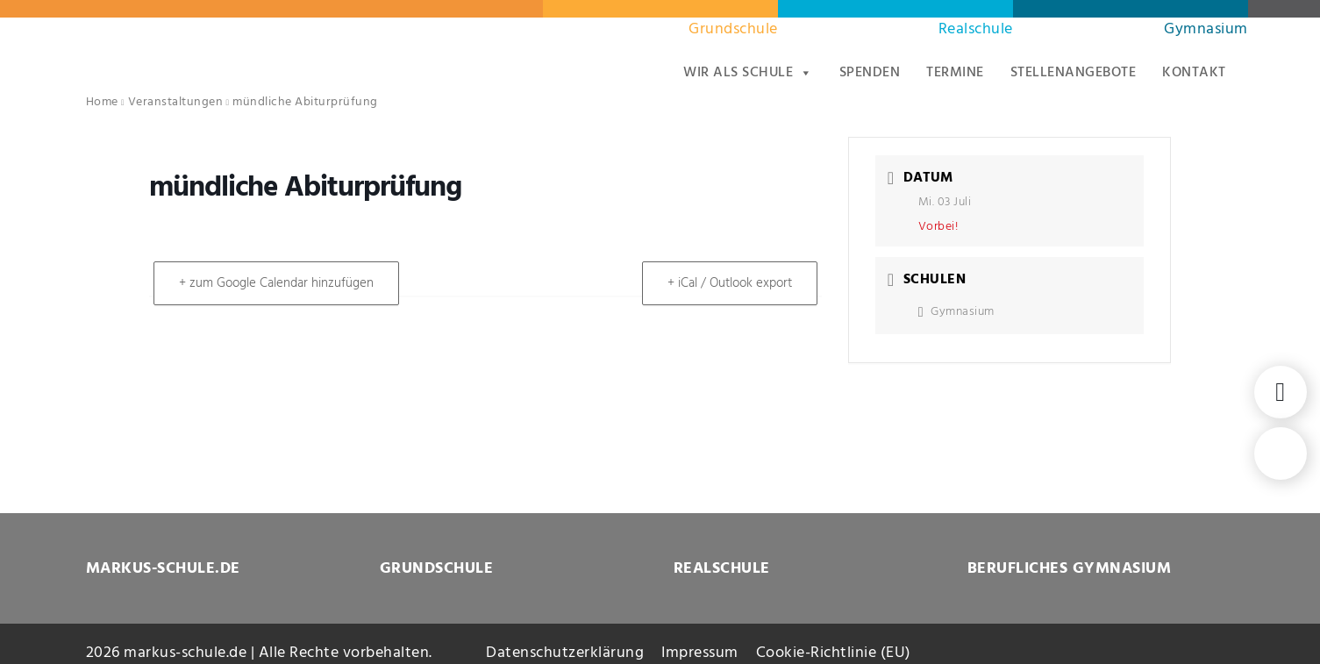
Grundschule (733, 29)
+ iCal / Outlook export (729, 283)
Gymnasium (1206, 29)
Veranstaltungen (176, 102)
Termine (955, 72)
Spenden (870, 72)
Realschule (975, 29)
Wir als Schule (748, 72)
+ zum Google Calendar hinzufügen (276, 283)
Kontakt (1194, 72)
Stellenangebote (1073, 72)
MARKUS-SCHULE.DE (163, 569)
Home (102, 102)
